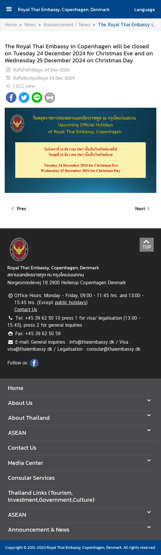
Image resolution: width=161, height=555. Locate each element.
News (30, 25)
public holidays (70, 302)
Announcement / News (66, 25)
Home (11, 25)
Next (143, 208)
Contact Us (25, 309)
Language (144, 9)
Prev (17, 208)
